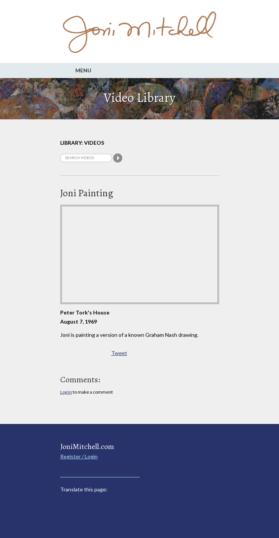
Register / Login (79, 456)
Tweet (119, 353)
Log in (66, 392)
